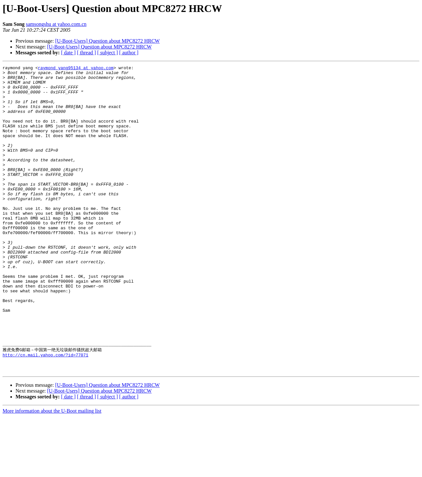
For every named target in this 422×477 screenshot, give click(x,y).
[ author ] (129, 52)
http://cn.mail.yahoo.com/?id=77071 (45, 412)
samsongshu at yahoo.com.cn (56, 24)
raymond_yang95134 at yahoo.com (75, 68)
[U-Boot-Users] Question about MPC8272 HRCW (107, 41)
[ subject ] (107, 52)
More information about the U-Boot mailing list (52, 471)
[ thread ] (86, 52)
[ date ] (68, 52)
